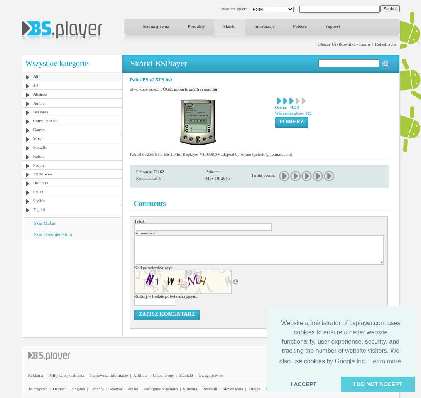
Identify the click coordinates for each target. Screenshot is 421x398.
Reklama (35, 375)
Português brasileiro (161, 388)
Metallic (40, 147)
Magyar (115, 388)
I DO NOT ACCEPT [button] (377, 384)
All (36, 76)
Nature (39, 156)
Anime (39, 103)
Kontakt (186, 375)
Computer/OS (45, 120)
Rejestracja (385, 44)
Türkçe (254, 388)
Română (190, 388)
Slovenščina (233, 388)
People (39, 165)
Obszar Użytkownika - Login (344, 44)
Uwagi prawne (210, 375)
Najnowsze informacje (109, 375)
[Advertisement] (72, 288)
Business (40, 112)
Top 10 (39, 209)
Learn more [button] (385, 361)
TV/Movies (43, 174)
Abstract (40, 94)
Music (38, 138)
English (78, 388)
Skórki (229, 26)
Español (97, 388)
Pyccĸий (209, 388)
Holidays (41, 182)
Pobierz (300, 26)
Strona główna (156, 26)
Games (39, 129)
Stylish (39, 200)
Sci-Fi (38, 191)
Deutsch (60, 388)
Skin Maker (45, 223)
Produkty (196, 26)
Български (38, 388)
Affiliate (140, 375)
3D (35, 85)
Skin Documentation (53, 234)
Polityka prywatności (66, 375)
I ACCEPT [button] (304, 384)
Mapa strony (163, 375)
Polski (133, 388)
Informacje (264, 26)
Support (332, 26)
